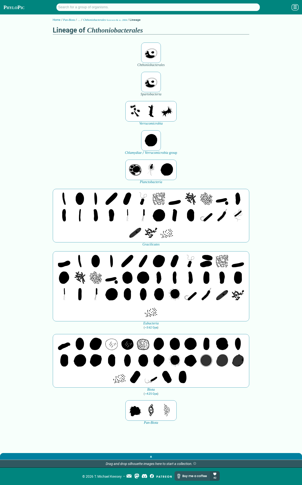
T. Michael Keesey (108, 476)
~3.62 (151, 327)
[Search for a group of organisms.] (158, 7)
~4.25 (151, 393)
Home (56, 20)
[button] (194, 464)
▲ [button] (151, 456)
